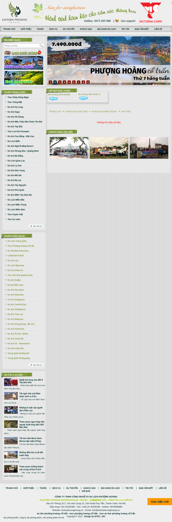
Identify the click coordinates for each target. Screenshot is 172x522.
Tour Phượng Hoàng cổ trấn (21, 246)
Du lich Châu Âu (15, 270)
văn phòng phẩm (10, 517)
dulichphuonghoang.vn (72, 510)
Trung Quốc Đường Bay (19, 358)
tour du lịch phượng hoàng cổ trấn (117, 513)
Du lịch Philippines (17, 309)
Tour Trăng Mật (15, 102)
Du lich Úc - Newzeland (19, 343)
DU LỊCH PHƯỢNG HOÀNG (103, 496)
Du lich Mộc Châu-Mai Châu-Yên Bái (25, 122)
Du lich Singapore (16, 299)
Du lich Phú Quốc (16, 190)
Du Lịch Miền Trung (17, 205)
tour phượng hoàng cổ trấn (84, 513)
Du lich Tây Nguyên (17, 185)
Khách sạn (86, 29)
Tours (40, 29)
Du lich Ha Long (15, 107)
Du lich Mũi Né (15, 175)
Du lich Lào (13, 260)
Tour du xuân (14, 219)
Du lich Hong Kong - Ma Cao (21, 324)
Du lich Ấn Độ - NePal (18, 334)
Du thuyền (69, 29)
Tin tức (125, 29)
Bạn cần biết (142, 29)
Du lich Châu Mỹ (15, 339)
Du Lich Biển (14, 141)
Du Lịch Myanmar (16, 265)
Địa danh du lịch (106, 29)
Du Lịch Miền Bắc (16, 200)
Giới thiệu (26, 29)
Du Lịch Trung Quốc (17, 241)
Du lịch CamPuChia (17, 304)
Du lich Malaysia (15, 319)
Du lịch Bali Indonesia (18, 251)
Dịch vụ (53, 29)
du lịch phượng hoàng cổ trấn (52, 513)
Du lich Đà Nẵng (15, 156)
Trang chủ (9, 29)
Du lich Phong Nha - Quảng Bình (23, 151)
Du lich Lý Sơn (15, 165)
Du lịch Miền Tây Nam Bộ (20, 195)
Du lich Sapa (14, 112)
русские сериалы (171, 2)
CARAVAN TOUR (16, 256)
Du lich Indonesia (16, 329)
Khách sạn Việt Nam (76, 111)
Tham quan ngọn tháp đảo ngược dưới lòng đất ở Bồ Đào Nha (32, 424)
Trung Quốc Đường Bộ (18, 353)
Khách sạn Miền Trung (104, 111)
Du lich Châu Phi (16, 348)
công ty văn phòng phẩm (30, 517)
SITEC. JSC (99, 516)
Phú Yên (125, 111)
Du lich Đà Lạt (14, 180)
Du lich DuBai (14, 280)
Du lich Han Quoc (16, 290)
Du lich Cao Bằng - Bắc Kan (21, 136)
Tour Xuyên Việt (15, 214)
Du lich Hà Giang (16, 117)
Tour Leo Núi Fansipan (18, 131)
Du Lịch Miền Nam (16, 209)
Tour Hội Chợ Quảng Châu (20, 275)
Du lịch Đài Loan (15, 285)
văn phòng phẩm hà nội (53, 517)
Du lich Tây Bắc (15, 126)
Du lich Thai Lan (15, 314)
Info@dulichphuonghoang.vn (106, 510)
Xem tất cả (37, 226)
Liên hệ (158, 29)
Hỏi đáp (7, 37)
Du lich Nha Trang (16, 170)
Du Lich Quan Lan (16, 161)
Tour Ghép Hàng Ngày (18, 97)
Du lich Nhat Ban (16, 295)
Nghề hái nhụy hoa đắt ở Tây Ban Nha (31, 381)
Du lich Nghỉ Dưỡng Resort (20, 146)
